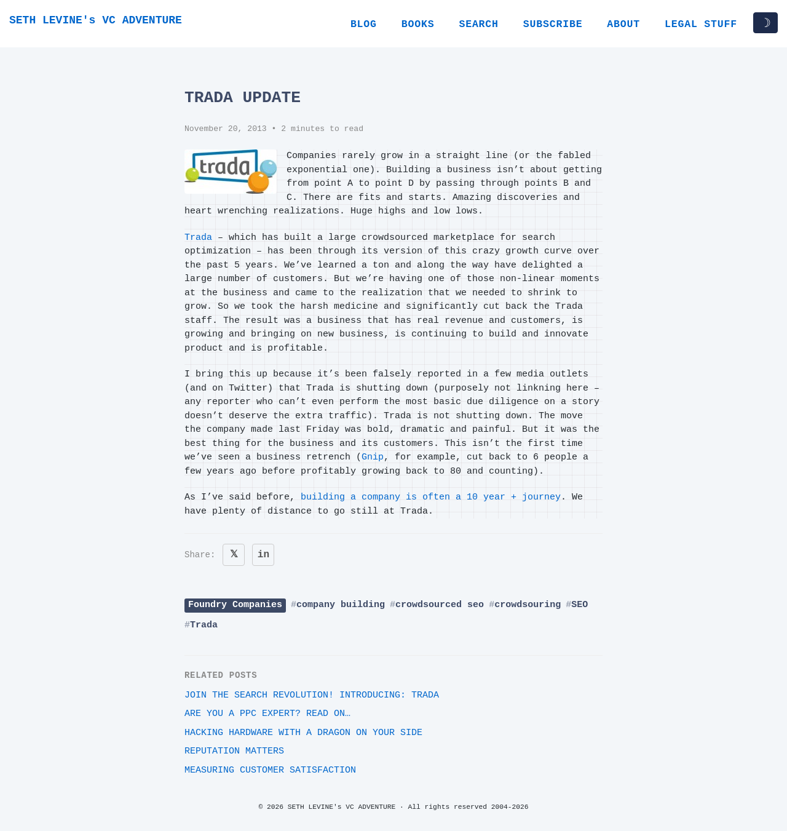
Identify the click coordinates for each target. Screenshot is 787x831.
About (623, 24)
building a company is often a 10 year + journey (431, 497)
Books (418, 24)
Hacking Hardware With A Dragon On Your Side (303, 733)
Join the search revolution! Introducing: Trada (311, 695)
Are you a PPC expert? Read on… (267, 714)
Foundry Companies (235, 605)
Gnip (373, 457)
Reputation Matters (234, 751)
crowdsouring (527, 605)
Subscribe (553, 24)
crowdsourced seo (439, 605)
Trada (198, 238)
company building (340, 605)
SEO (579, 605)
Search (478, 24)
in (263, 554)
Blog (363, 24)
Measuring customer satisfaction (270, 770)
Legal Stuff (701, 24)
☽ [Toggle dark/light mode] (765, 23)
